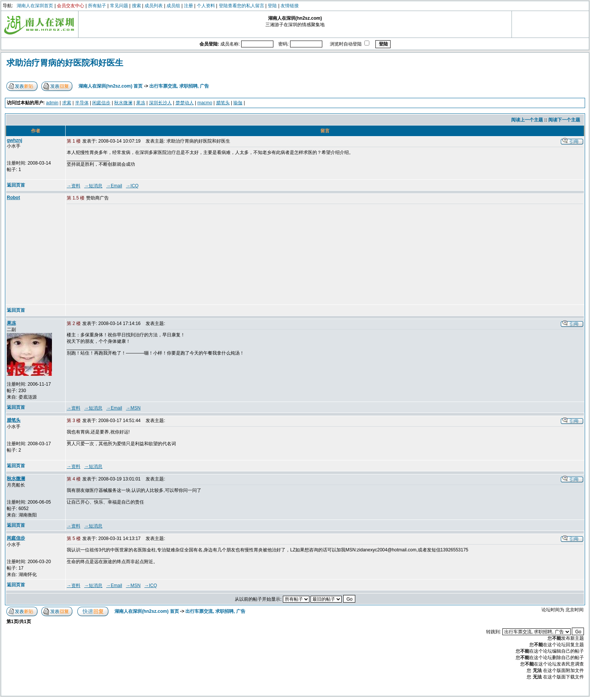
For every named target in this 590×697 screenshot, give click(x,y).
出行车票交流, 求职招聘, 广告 (179, 86)
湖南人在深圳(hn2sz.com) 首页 (110, 86)
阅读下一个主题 (564, 119)
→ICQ (132, 185)
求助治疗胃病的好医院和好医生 (64, 63)
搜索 (136, 5)
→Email (114, 185)
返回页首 (16, 185)
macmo (204, 102)
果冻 (140, 102)
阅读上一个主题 (527, 119)
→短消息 (93, 185)
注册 (188, 5)
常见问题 (119, 5)
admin (52, 102)
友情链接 (290, 5)
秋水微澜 (123, 102)
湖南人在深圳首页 (35, 5)
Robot (13, 197)
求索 (66, 102)
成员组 (173, 5)
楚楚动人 (185, 102)
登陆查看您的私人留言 (241, 5)
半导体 (82, 102)
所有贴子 (97, 5)
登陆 (272, 5)
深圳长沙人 (160, 102)
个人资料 (206, 5)
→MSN (133, 408)
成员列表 (153, 5)
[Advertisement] (125, 254)
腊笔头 (223, 102)
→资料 (73, 185)
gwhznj (14, 140)
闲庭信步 (101, 102)
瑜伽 (237, 102)
